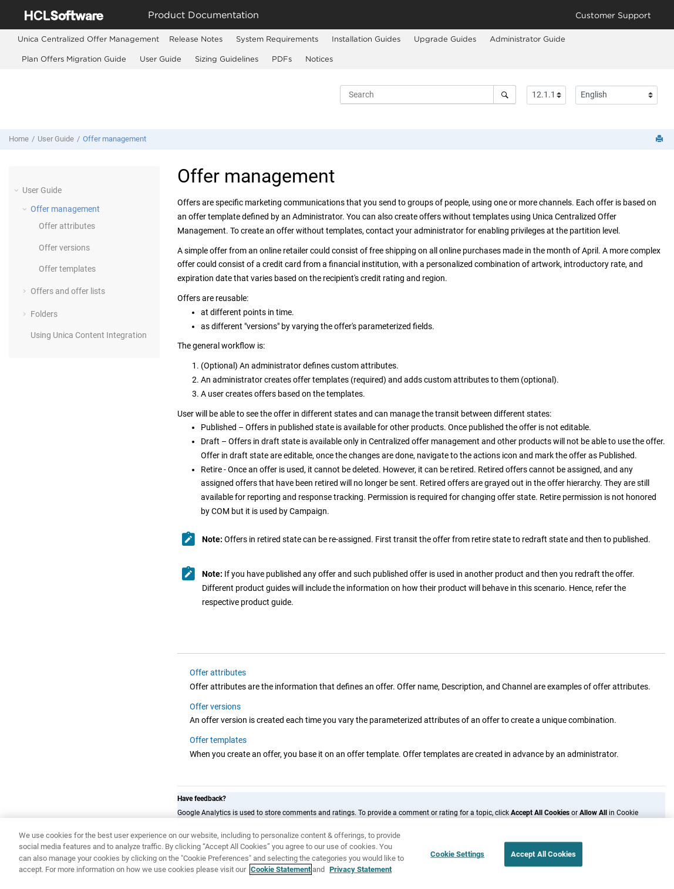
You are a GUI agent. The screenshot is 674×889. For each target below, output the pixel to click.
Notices (319, 59)
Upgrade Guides (445, 39)
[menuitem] (88, 39)
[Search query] (428, 94)
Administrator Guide (527, 39)
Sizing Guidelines (226, 59)
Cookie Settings (457, 860)
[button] (17, 190)
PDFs (282, 59)
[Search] (504, 94)
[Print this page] (660, 139)
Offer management (114, 138)
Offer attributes (67, 226)
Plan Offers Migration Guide (74, 59)
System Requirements (277, 39)
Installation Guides (366, 39)
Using (89, 335)
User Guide (160, 59)
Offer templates (67, 268)
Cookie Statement (281, 875)
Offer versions (64, 247)
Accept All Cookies (543, 860)
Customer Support (613, 15)
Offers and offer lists (68, 291)
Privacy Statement (360, 875)
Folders (44, 314)
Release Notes (196, 39)
